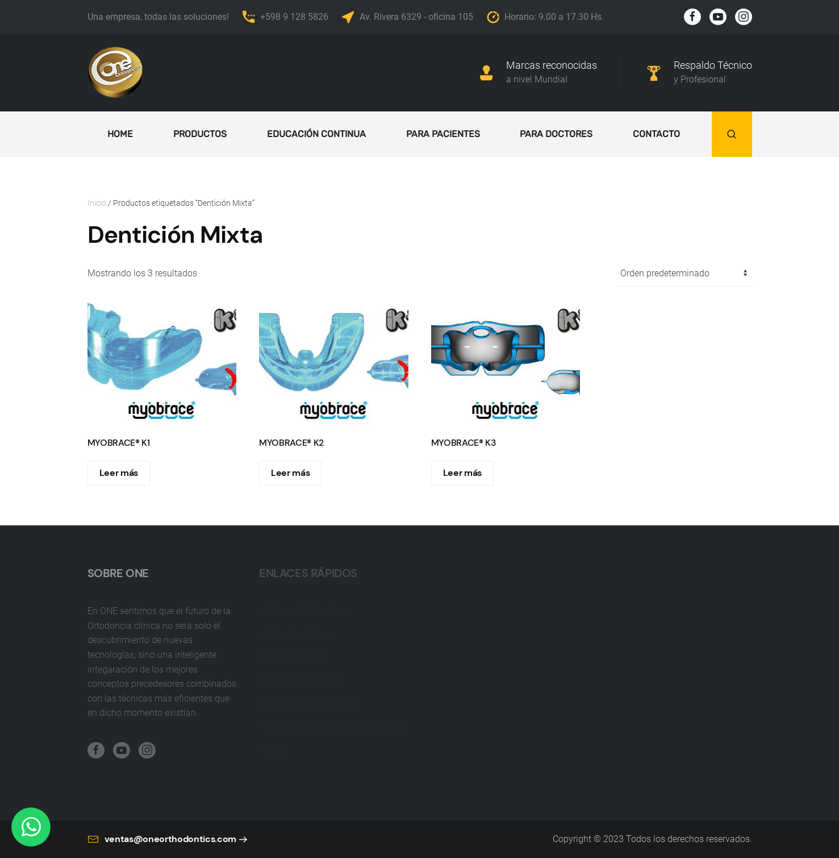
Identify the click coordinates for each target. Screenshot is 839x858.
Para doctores (556, 134)
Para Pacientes (443, 134)
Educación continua (316, 134)
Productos (200, 134)
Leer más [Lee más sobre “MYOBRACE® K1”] (118, 473)
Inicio (96, 203)
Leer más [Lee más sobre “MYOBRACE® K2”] (290, 473)
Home (120, 134)
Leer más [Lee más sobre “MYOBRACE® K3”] (462, 473)
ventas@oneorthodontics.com (162, 845)
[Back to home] (115, 72)
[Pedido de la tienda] (684, 274)
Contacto (656, 134)
